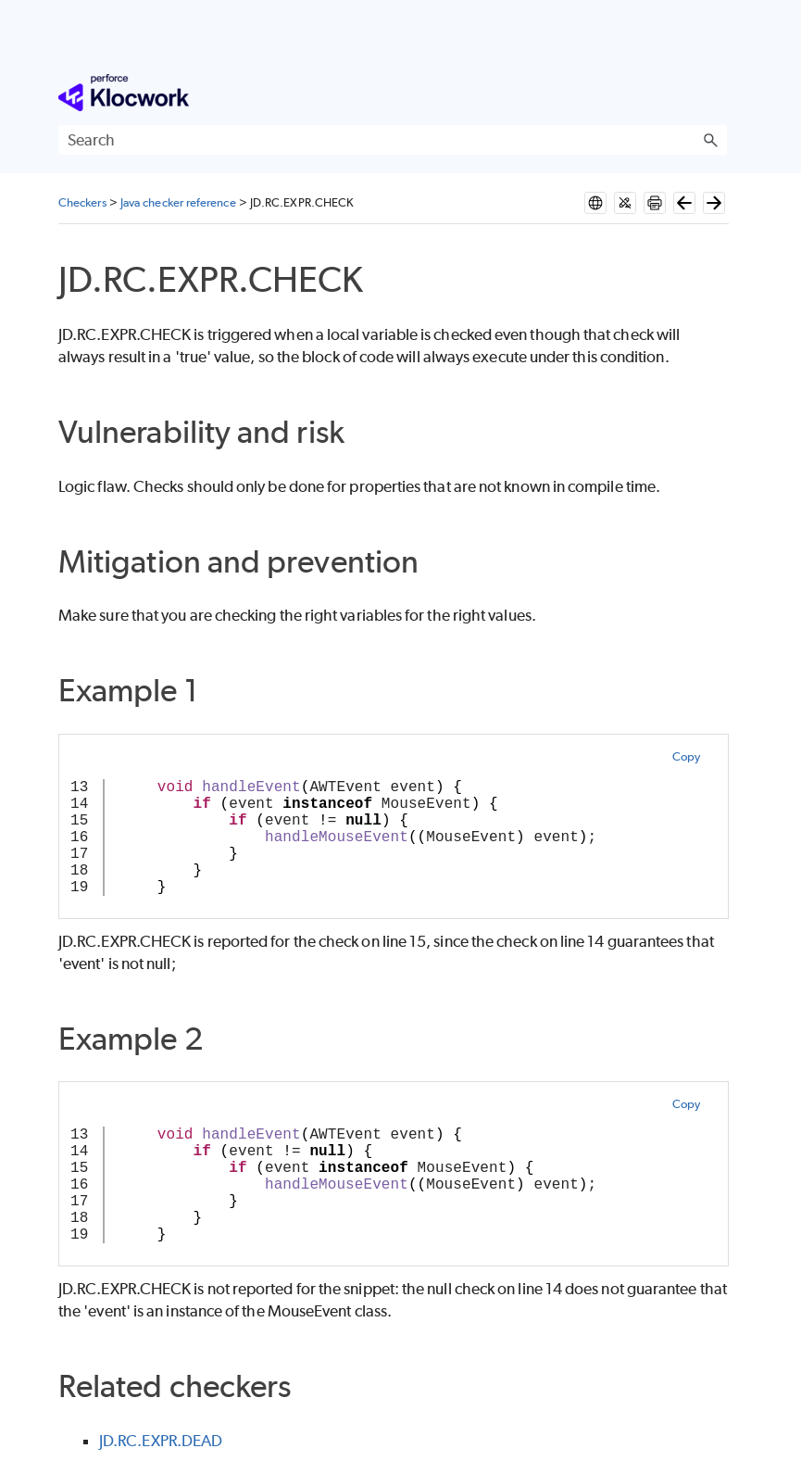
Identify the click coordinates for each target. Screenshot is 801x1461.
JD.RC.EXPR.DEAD (160, 1440)
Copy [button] (686, 756)
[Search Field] (392, 140)
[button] (710, 140)
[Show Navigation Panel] (717, 92)
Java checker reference (178, 202)
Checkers (82, 202)
